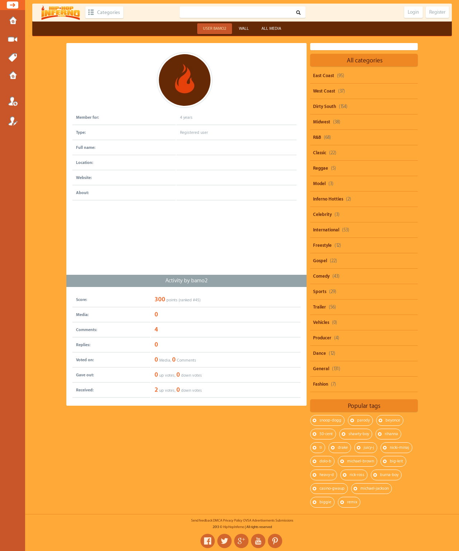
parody (363, 420)
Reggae (320, 168)
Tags (12, 58)
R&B (317, 137)
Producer (322, 337)
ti (321, 447)
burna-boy (389, 474)
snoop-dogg (330, 420)
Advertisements (263, 520)
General (321, 368)
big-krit (396, 461)
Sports (319, 291)
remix (352, 502)
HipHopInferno (233, 527)
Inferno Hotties (328, 199)
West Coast (324, 91)
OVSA (247, 520)
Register (12, 121)
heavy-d (327, 474)
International (326, 229)
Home (12, 21)
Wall (244, 28)
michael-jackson (374, 488)
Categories (108, 12)
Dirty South (324, 106)
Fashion (320, 384)
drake (343, 447)
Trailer (319, 307)
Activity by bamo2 (186, 281)
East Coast (323, 75)
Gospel (320, 260)
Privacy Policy (232, 520)
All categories (365, 60)
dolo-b (325, 461)
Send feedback (201, 520)
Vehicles (321, 322)
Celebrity (322, 214)
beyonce (392, 420)
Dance (319, 353)
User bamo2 (214, 28)
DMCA (217, 520)
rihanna (391, 434)
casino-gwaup (332, 488)
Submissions (12, 76)
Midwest (321, 121)
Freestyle (322, 245)
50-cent (326, 434)
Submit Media (12, 39)
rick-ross (357, 474)
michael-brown (360, 461)
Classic (319, 152)
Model (319, 183)
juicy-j (369, 447)
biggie (325, 502)
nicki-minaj (399, 447)
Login (12, 101)
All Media (271, 28)
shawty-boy (359, 434)
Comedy (321, 276)
